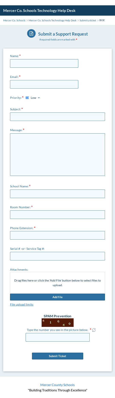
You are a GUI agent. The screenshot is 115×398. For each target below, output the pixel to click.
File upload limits (21, 304)
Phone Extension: (21, 228)
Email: (14, 77)
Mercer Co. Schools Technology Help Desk (39, 10)
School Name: (19, 186)
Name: (14, 56)
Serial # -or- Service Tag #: (27, 248)
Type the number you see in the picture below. (57, 330)
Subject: (15, 109)
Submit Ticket (57, 356)
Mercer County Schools (57, 385)
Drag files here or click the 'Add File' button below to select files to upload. (57, 283)
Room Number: (20, 207)
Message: (16, 130)
